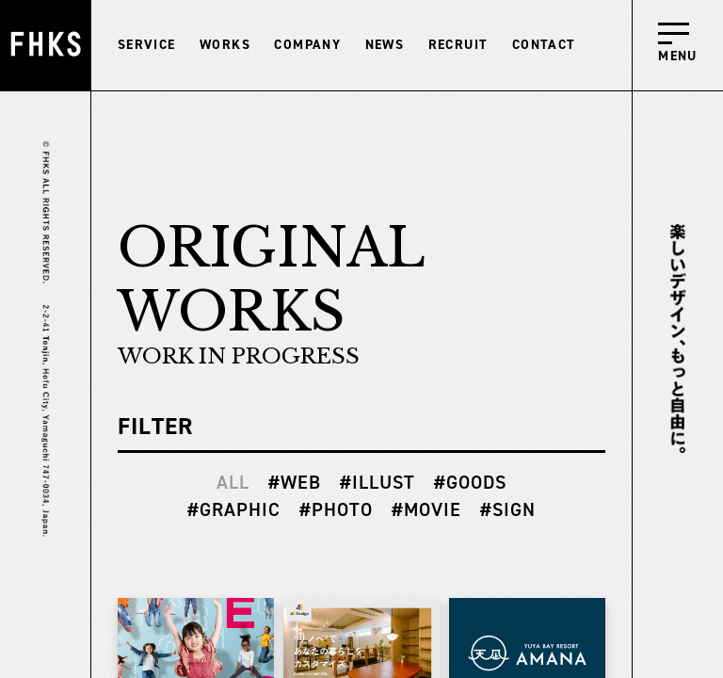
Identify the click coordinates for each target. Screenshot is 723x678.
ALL (233, 482)
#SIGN (508, 509)
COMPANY (307, 45)
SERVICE (147, 45)
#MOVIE (426, 509)
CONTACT (544, 45)
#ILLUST (377, 482)
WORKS (225, 45)
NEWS (385, 45)
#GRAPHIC (234, 509)
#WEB (294, 482)
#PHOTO (336, 509)
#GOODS (470, 482)
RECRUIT (458, 45)
